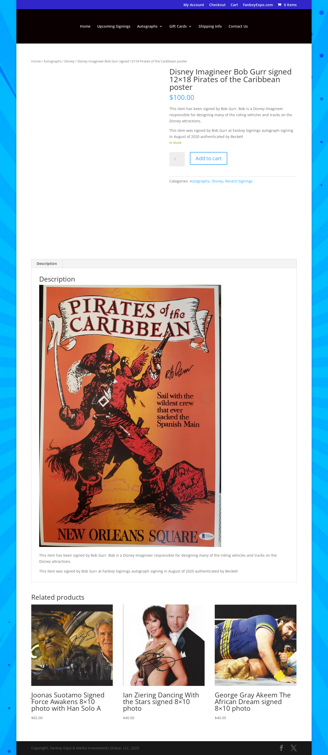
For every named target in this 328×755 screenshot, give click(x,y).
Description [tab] (47, 263)
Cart (234, 5)
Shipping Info (210, 27)
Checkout (217, 5)
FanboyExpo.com (258, 5)
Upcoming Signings (113, 27)
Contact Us (238, 27)
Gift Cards (178, 27)
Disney (69, 61)
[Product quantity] (177, 159)
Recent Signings (239, 181)
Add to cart (209, 158)
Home (85, 27)
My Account (193, 5)
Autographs (147, 27)
